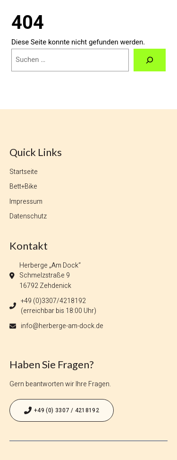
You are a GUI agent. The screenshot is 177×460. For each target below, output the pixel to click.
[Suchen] (150, 60)
